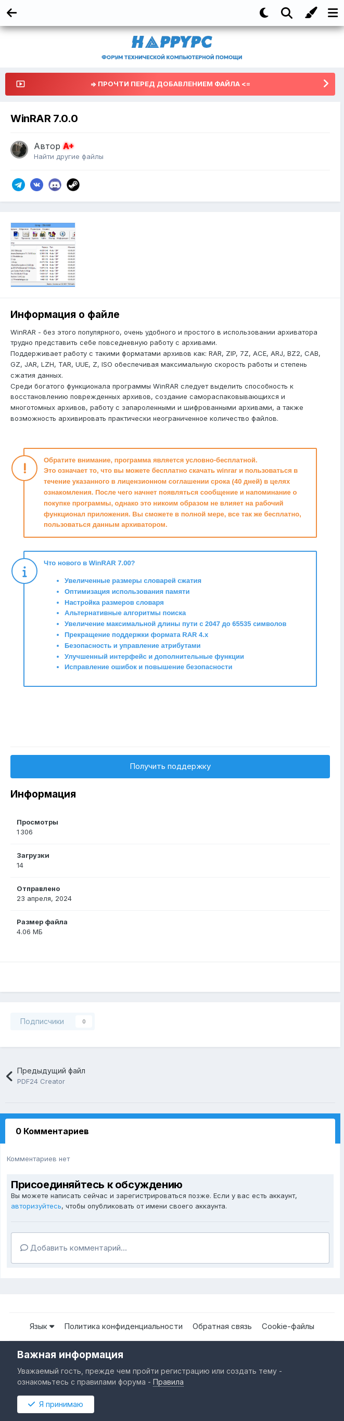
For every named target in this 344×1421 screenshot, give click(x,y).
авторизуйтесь (36, 1206)
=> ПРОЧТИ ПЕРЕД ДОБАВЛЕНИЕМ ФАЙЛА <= (170, 83)
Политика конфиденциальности (123, 1326)
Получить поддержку (170, 766)
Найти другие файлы (69, 156)
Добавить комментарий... (73, 1248)
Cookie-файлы (288, 1326)
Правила (168, 1381)
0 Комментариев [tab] (52, 1131)
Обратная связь (222, 1326)
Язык (42, 1326)
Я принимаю (55, 1404)
